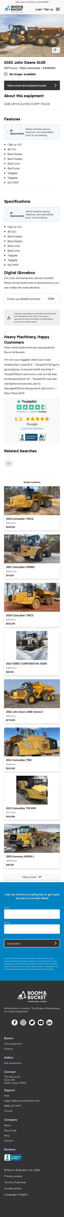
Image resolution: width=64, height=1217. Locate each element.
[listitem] (32, 508)
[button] (58, 9)
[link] (43, 2)
